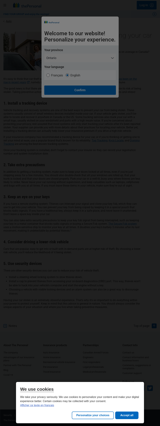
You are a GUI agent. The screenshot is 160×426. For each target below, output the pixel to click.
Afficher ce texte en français (37, 405)
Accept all (126, 415)
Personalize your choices (92, 415)
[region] (80, 402)
